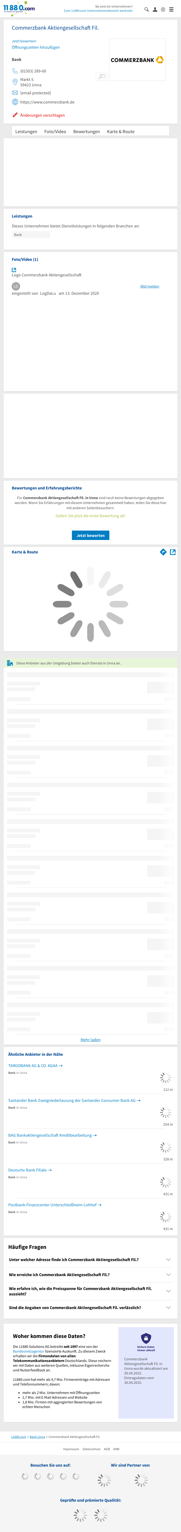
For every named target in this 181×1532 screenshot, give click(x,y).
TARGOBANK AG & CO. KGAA (33, 1065)
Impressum (71, 1449)
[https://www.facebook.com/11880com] (25, 1477)
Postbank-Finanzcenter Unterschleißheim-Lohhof (52, 1204)
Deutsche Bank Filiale (27, 1170)
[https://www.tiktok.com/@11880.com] (37, 1477)
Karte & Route (121, 131)
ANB (116, 1449)
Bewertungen (86, 131)
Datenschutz (91, 1449)
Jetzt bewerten (91, 535)
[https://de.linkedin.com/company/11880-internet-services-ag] (76, 1477)
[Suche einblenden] (148, 9)
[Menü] (173, 9)
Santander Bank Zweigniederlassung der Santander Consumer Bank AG (72, 1100)
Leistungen (26, 131)
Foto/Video (55, 131)
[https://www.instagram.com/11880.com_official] (50, 1477)
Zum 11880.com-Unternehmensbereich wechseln (98, 10)
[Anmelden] (157, 9)
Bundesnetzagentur (28, 1351)
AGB (107, 1449)
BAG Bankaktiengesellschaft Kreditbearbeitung (50, 1135)
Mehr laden (91, 1039)
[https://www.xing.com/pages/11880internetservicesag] (63, 1477)
